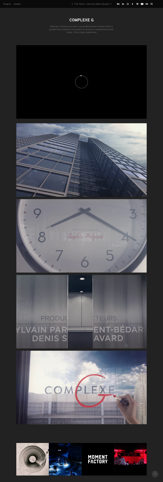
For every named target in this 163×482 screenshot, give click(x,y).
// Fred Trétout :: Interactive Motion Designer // (92, 4)
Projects (7, 3)
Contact (17, 3)
